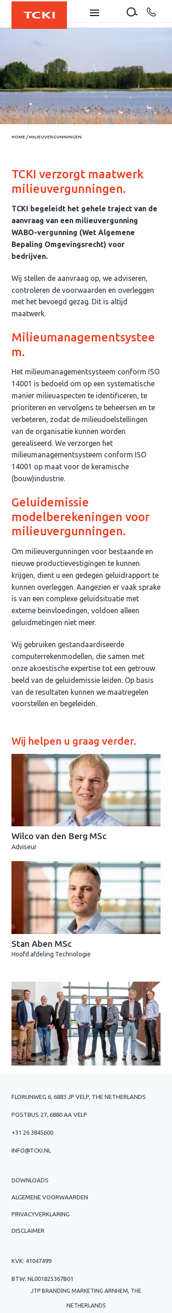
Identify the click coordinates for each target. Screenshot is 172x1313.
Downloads (30, 1180)
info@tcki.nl (31, 1150)
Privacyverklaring (40, 1214)
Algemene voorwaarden (49, 1197)
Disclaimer (27, 1230)
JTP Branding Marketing (67, 1291)
